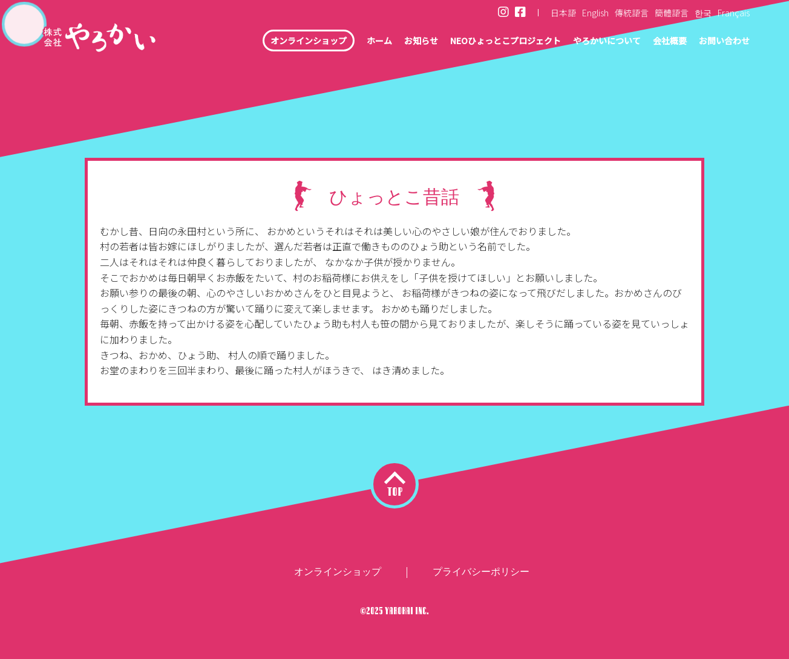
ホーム (334, 42)
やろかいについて (590, 42)
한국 (703, 13)
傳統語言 (632, 13)
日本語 (563, 13)
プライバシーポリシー (481, 571)
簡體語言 (672, 13)
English (595, 13)
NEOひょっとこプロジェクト (475, 42)
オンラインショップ (256, 42)
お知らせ (380, 42)
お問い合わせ (721, 42)
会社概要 (660, 42)
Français (734, 13)
